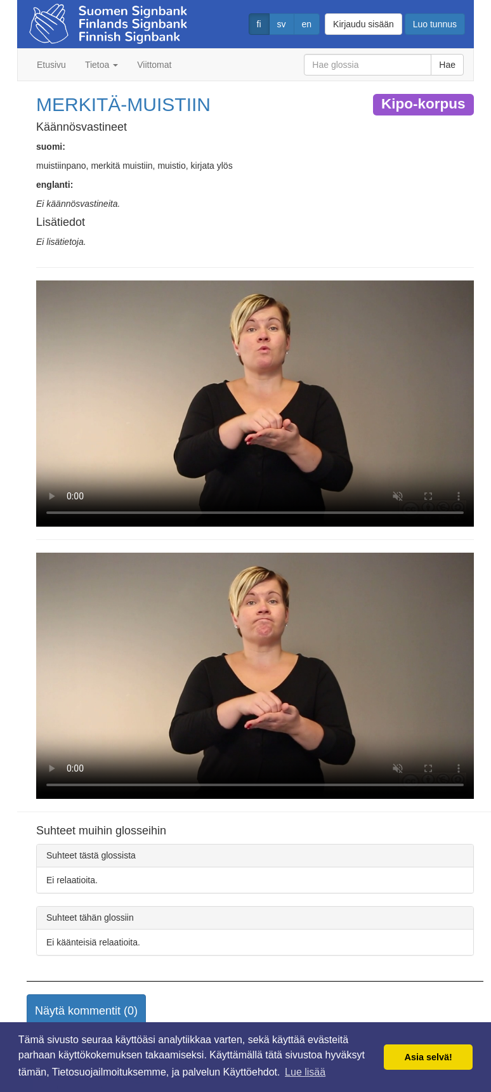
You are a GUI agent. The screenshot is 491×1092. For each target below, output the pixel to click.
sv (281, 24)
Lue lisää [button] (305, 1072)
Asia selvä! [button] (428, 1057)
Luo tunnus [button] (435, 24)
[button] (86, 1011)
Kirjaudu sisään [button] (363, 24)
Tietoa (101, 65)
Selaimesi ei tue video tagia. (255, 403)
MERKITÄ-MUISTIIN (123, 104)
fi (259, 24)
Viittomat (154, 65)
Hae (447, 65)
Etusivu (51, 65)
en (307, 24)
